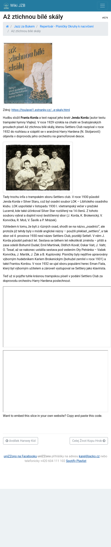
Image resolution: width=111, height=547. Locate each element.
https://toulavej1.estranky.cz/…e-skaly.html (41, 110)
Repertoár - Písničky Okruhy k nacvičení (66, 26)
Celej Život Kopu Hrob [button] (88, 441)
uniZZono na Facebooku (20, 456)
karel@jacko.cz (89, 456)
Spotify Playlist (76, 461)
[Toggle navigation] (102, 5)
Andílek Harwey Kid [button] (21, 441)
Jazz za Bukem (24, 26)
